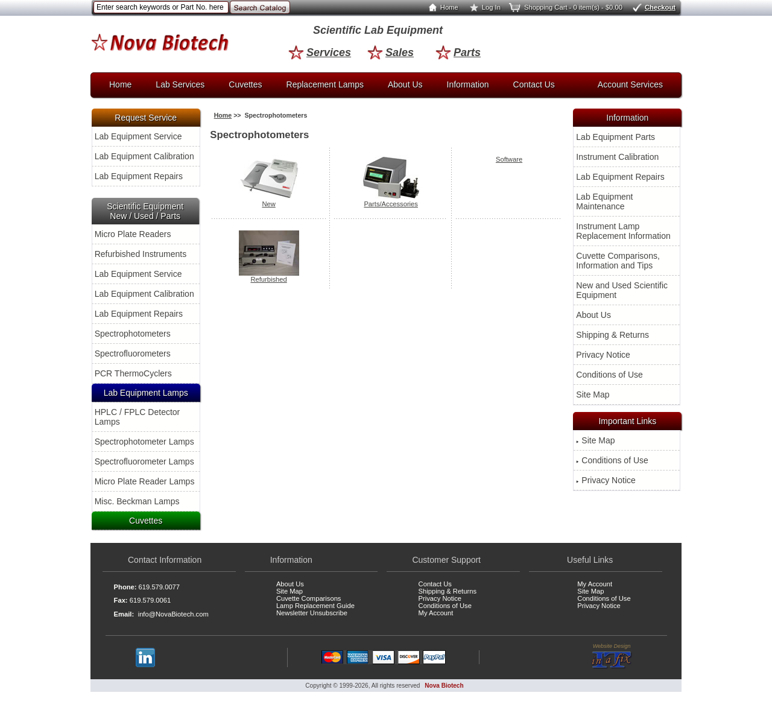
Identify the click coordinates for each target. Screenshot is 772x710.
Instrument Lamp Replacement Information (623, 231)
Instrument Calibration (617, 157)
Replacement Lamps (325, 84)
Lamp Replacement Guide (315, 605)
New (269, 201)
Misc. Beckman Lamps (137, 501)
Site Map (592, 394)
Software (509, 159)
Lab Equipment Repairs (139, 176)
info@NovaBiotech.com (173, 614)
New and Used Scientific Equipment (622, 290)
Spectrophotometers (133, 333)
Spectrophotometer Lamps (144, 441)
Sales (390, 52)
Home (440, 7)
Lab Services (180, 84)
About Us (405, 84)
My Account (436, 612)
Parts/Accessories (391, 201)
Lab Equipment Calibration (144, 156)
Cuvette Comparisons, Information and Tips (618, 260)
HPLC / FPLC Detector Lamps (137, 416)
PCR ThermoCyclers (133, 373)
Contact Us (534, 84)
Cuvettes (245, 84)
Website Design (612, 656)
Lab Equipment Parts (615, 137)
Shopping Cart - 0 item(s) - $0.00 (564, 7)
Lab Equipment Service (138, 136)
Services (319, 52)
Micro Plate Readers (133, 234)
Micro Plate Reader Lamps (145, 481)
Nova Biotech (444, 685)
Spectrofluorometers (133, 353)
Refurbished (269, 276)
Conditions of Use (609, 374)
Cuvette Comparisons (308, 598)
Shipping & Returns (612, 335)
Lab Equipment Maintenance (604, 201)
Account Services (630, 84)
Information (468, 84)
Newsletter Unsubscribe (311, 612)
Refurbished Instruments (141, 254)
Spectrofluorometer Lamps (144, 461)
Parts (458, 52)
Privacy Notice (603, 355)
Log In (483, 7)
